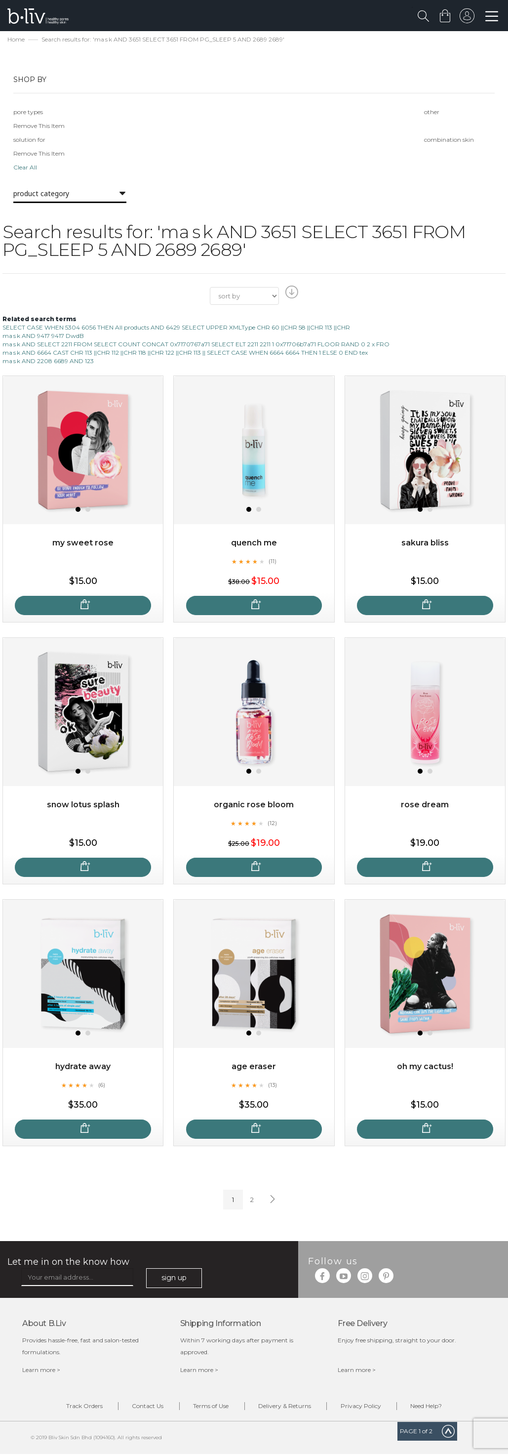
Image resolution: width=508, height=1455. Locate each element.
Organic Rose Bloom (254, 805)
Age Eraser (254, 1067)
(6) (101, 1084)
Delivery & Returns (285, 1407)
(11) (272, 561)
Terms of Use (210, 1407)
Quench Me (254, 543)
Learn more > (41, 1370)
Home (16, 39)
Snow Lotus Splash (83, 805)
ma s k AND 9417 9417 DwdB (43, 336)
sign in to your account (467, 18)
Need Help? (430, 1407)
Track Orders (80, 1407)
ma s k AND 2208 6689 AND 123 (48, 361)
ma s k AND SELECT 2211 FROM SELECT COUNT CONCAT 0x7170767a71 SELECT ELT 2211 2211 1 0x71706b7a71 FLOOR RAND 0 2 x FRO (196, 344)
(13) (272, 1084)
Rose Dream (425, 805)
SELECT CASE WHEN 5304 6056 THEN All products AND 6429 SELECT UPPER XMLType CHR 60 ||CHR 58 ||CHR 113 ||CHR (176, 328)
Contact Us (145, 1407)
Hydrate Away (83, 1067)
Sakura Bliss (425, 543)
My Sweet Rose (83, 543)
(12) (272, 823)
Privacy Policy (363, 1407)
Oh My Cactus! (425, 1067)
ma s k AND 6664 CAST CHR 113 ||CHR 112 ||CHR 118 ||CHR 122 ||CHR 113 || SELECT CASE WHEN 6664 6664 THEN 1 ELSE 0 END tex (185, 353)
